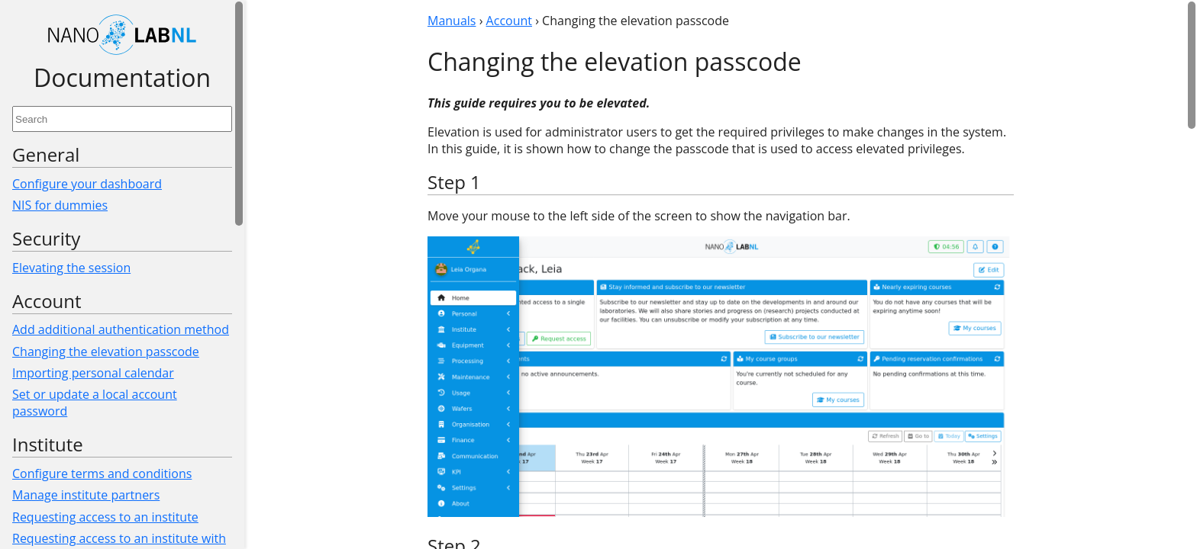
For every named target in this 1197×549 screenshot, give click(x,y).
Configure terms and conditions (102, 473)
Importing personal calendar (93, 372)
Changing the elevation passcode (105, 351)
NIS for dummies (60, 205)
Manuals (452, 20)
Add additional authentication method (120, 329)
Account (509, 20)
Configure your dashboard (87, 183)
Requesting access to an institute (105, 517)
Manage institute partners (86, 494)
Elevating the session (71, 267)
